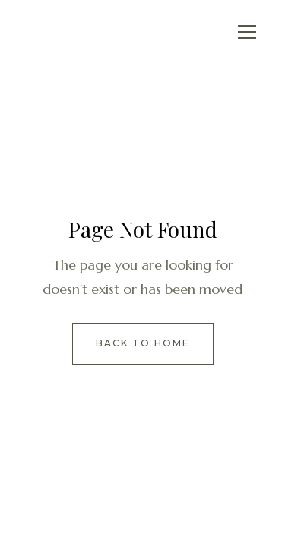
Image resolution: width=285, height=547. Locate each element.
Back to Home (143, 343)
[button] (247, 31)
